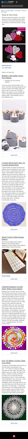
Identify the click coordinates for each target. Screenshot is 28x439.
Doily (9, 67)
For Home (18, 10)
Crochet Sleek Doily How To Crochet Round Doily (13, 164)
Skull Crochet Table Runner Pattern (13, 238)
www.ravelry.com (6, 65)
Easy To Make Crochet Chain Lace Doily (13, 361)
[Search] (12, 6)
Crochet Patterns (9, 10)
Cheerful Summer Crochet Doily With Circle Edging (12, 288)
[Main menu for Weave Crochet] (17, 2)
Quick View (14, 155)
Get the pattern (6, 276)
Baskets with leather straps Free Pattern (12, 77)
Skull (6, 67)
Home (2, 10)
